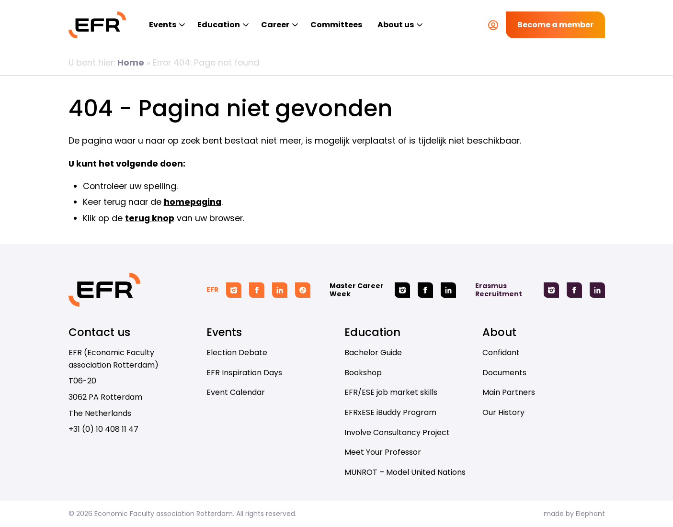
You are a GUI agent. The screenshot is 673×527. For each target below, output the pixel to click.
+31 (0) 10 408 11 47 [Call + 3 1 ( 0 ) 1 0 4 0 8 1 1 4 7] (103, 429)
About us (395, 24)
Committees (336, 24)
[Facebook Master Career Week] (425, 290)
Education (218, 24)
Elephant (590, 513)
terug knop (149, 218)
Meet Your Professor (382, 452)
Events (162, 24)
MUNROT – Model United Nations (405, 472)
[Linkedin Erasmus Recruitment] (597, 290)
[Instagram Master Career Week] (402, 290)
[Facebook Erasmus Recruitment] (574, 290)
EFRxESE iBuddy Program (390, 412)
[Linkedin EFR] (279, 290)
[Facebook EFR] (256, 290)
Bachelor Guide (373, 352)
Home (130, 62)
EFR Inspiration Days (244, 372)
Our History (503, 412)
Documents (504, 372)
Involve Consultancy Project (397, 432)
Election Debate (236, 352)
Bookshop (363, 372)
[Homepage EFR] (97, 24)
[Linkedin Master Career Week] (448, 290)
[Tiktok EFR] (302, 290)
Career (275, 24)
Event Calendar (235, 392)
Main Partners (508, 392)
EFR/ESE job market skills (390, 392)
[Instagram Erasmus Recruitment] (551, 290)
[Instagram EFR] (233, 290)
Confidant (501, 352)
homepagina (192, 202)
